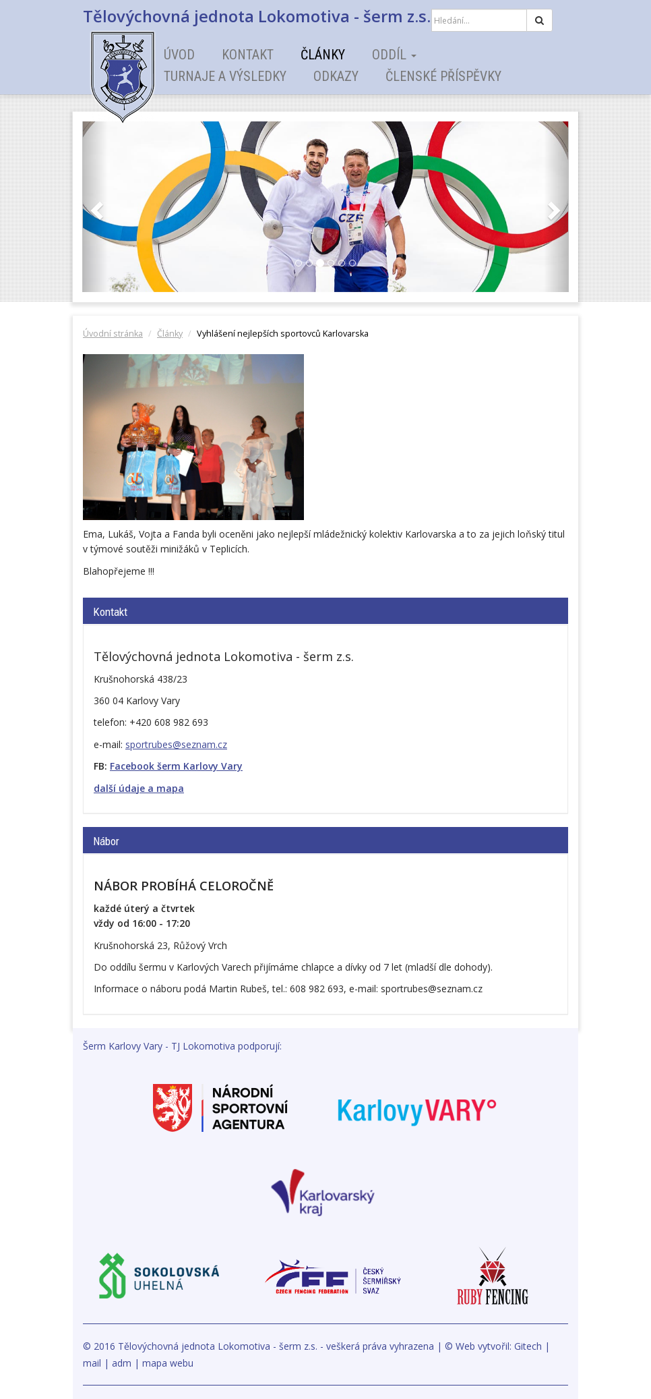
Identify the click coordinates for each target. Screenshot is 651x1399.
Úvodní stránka (113, 333)
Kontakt (248, 55)
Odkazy (336, 76)
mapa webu (167, 1363)
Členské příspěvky (443, 76)
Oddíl (394, 55)
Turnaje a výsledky (225, 76)
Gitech (528, 1346)
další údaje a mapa (139, 788)
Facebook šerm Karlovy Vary (176, 766)
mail (92, 1363)
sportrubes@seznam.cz (176, 744)
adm (121, 1363)
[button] (95, 206)
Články (323, 55)
